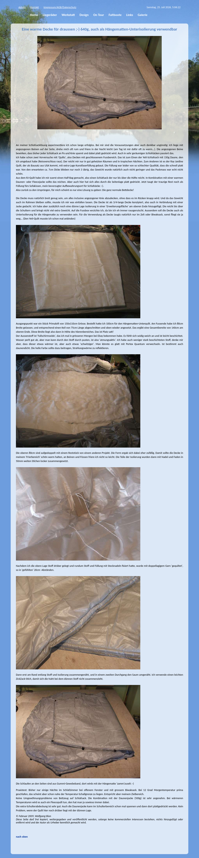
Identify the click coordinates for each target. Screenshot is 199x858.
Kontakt (34, 7)
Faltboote (115, 15)
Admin (22, 7)
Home (34, 15)
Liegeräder (50, 15)
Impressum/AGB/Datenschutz (60, 7)
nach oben (22, 836)
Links (129, 15)
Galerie (142, 15)
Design (84, 15)
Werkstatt (68, 15)
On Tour (98, 15)
